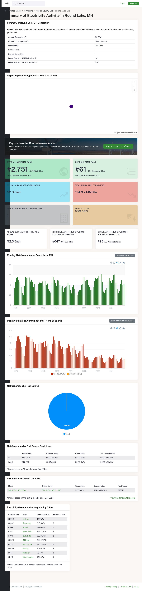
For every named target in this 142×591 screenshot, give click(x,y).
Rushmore (35, 544)
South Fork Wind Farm (26, 490)
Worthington (36, 557)
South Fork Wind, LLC (58, 490)
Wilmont (34, 553)
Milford (34, 540)
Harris (34, 527)
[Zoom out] (134, 86)
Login (122, 3)
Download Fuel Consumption (122, 321)
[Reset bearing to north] (134, 90)
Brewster (35, 523)
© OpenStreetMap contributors (125, 133)
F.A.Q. (136, 587)
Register (133, 4)
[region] (5, 294)
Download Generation (125, 255)
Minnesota (37, 11)
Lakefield (35, 536)
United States (25, 11)
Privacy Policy (111, 587)
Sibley (34, 548)
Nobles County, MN (53, 11)
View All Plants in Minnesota (122, 498)
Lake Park (35, 532)
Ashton (34, 519)
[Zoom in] (134, 82)
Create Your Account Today (118, 146)
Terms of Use (125, 587)
